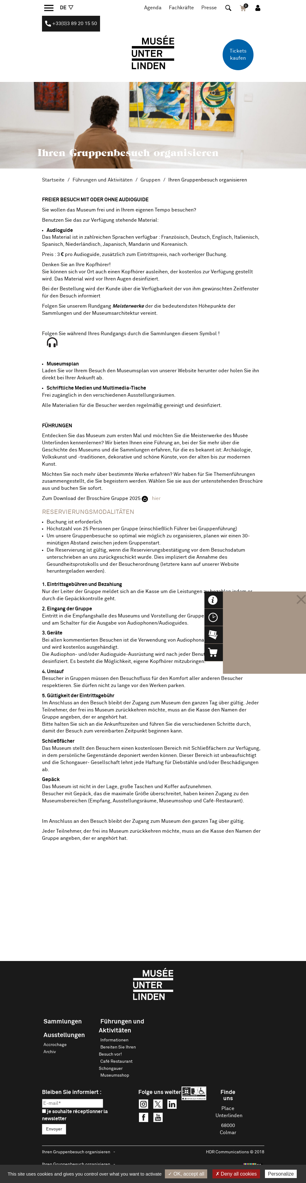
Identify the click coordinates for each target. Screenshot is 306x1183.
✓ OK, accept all (186, 1174)
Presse (209, 7)
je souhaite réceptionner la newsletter (75, 1115)
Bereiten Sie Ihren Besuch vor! (117, 1051)
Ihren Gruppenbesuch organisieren (76, 1152)
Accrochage (55, 1045)
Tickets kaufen (238, 55)
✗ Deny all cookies (236, 1174)
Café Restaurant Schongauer (115, 1065)
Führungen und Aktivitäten (102, 179)
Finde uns (227, 1095)
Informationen (114, 1040)
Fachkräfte (181, 7)
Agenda (152, 7)
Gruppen (150, 179)
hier (156, 498)
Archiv (50, 1052)
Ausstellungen (64, 1035)
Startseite (53, 179)
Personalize (281, 1174)
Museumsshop (114, 1075)
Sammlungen (63, 1022)
